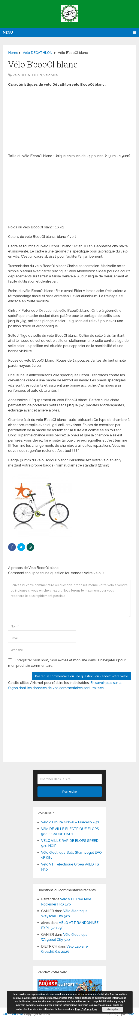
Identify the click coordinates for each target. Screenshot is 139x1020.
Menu (8, 33)
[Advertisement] (69, 122)
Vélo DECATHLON (27, 75)
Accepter (112, 1009)
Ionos (131, 1014)
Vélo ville (50, 75)
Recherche (69, 791)
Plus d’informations (86, 1009)
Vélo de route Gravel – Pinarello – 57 (70, 822)
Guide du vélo (13, 1014)
